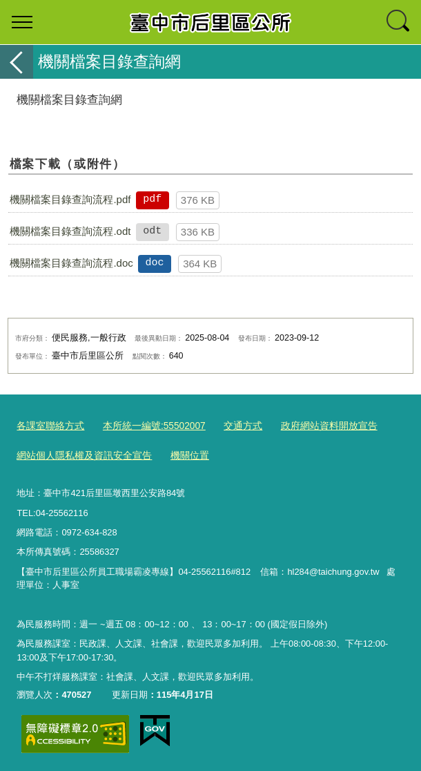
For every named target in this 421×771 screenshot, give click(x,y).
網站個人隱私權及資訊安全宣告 (79, 454)
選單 (22, 22)
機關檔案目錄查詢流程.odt (70, 231)
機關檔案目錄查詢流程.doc (71, 263)
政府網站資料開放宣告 (311, 426)
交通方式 (230, 426)
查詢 (399, 22)
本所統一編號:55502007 (146, 426)
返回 (16, 62)
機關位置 (179, 454)
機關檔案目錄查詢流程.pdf (70, 199)
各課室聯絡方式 (48, 426)
